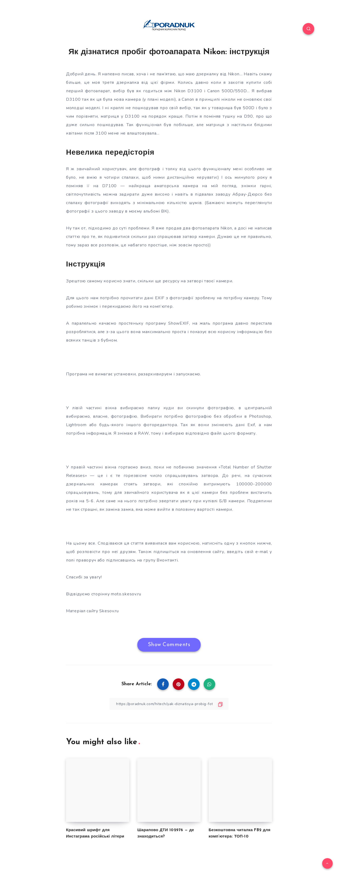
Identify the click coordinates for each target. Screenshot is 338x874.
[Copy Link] (169, 704)
